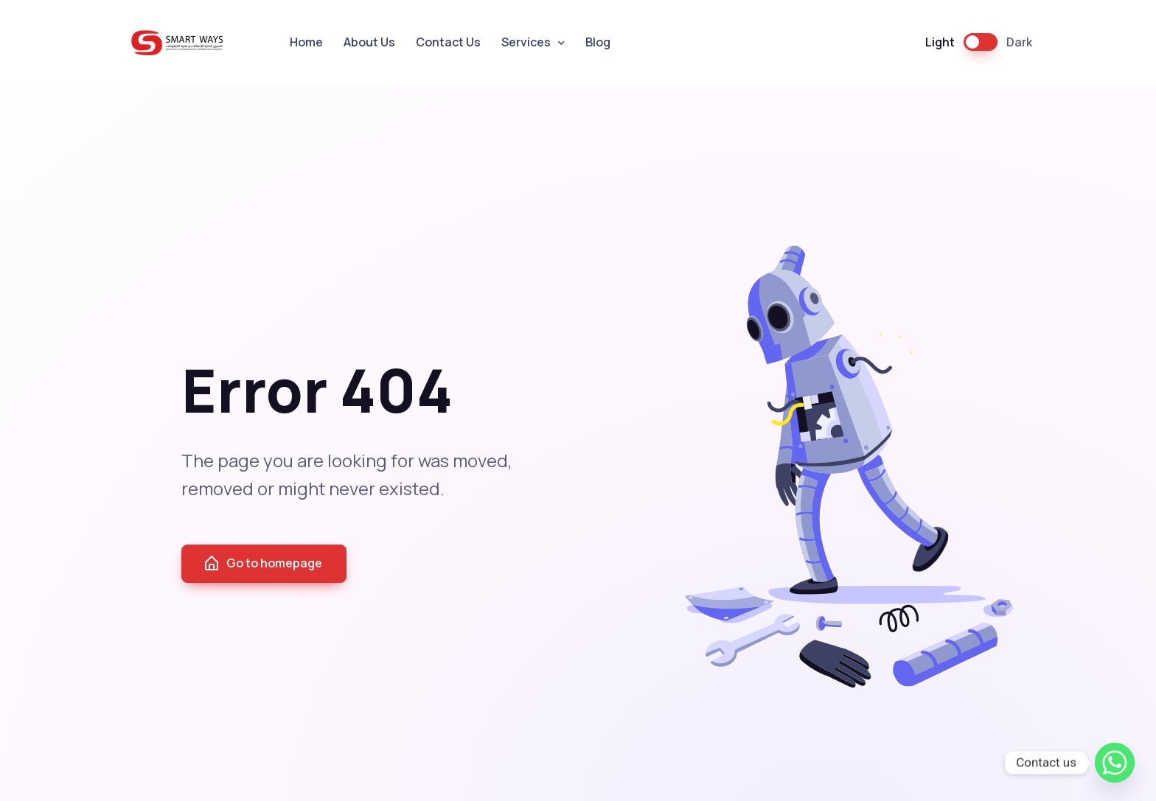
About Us (369, 42)
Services (526, 42)
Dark (1019, 42)
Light (940, 42)
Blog (597, 42)
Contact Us (448, 42)
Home (306, 42)
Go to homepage (262, 564)
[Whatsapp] (1115, 763)
